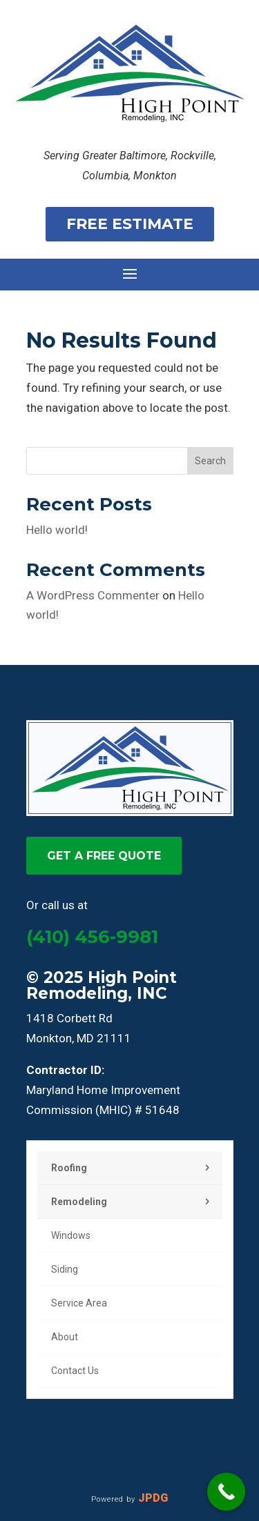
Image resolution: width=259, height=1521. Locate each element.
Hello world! (57, 530)
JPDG (153, 1497)
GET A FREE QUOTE (104, 855)
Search (210, 460)
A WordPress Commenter (93, 595)
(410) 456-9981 (92, 937)
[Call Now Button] (226, 1492)
